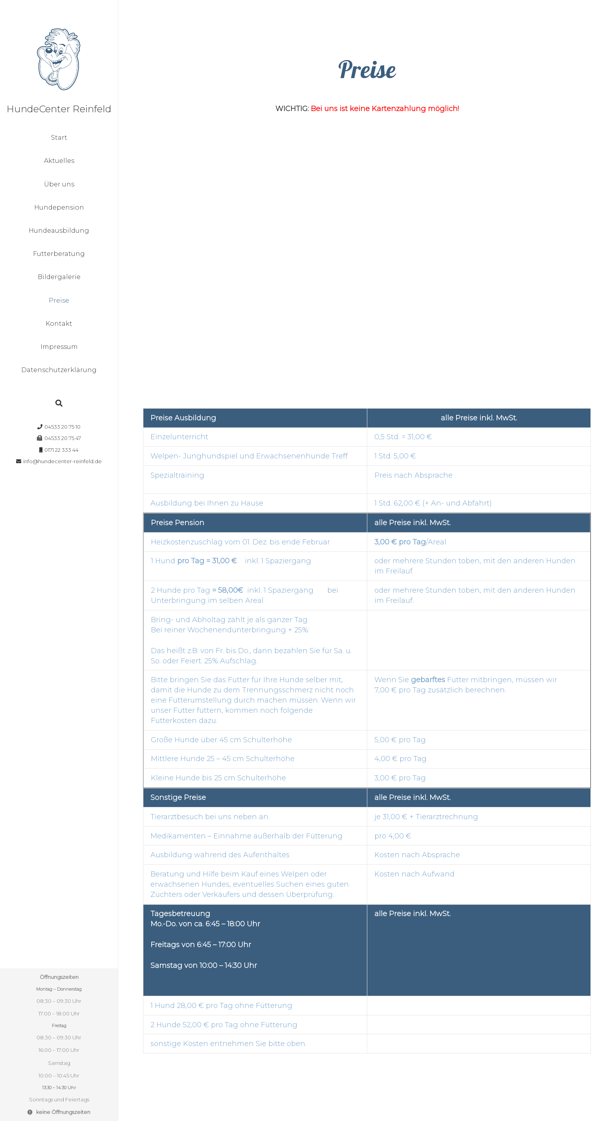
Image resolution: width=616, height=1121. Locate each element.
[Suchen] (59, 403)
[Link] (58, 58)
